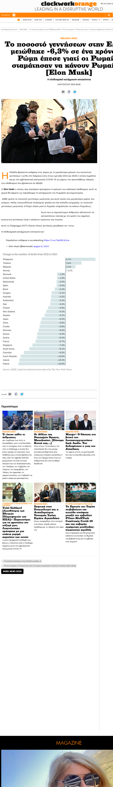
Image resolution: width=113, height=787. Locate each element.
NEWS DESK (27, 20)
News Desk (23, 29)
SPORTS (106, 20)
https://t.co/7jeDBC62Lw (56, 240)
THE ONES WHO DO (62, 20)
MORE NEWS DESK (12, 571)
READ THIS (38, 20)
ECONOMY (48, 20)
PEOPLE (95, 20)
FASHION (85, 20)
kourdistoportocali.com (9, 29)
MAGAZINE (75, 20)
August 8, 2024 (41, 246)
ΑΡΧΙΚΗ (18, 19)
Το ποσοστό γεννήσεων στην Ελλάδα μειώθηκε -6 (22, 561)
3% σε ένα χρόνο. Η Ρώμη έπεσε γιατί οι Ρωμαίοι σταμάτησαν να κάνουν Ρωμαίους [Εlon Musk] (40, 566)
